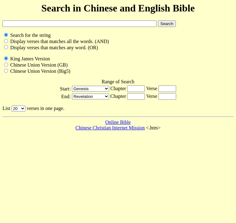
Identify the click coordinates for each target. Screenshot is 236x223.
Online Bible (118, 122)
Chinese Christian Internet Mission (110, 127)
